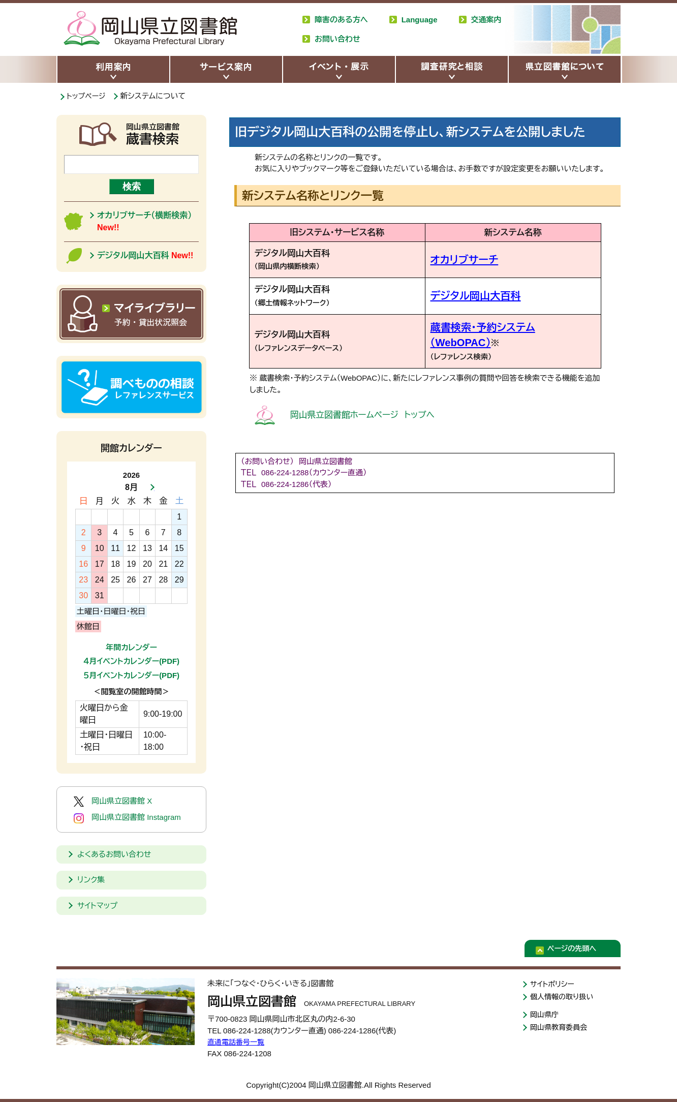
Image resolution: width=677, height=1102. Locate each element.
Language (420, 19)
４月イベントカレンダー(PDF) (131, 661)
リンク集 (91, 879)
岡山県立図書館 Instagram (127, 818)
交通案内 (486, 19)
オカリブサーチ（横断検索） (144, 221)
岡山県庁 (545, 1016)
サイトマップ (97, 905)
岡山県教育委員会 (560, 1030)
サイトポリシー (553, 984)
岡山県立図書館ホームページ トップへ (337, 397)
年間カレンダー (131, 647)
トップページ (88, 95)
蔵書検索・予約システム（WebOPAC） (499, 326)
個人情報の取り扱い (564, 998)
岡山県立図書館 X (113, 802)
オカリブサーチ (458, 260)
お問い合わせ (337, 39)
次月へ (149, 487)
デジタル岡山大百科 (468, 296)
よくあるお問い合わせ (114, 854)
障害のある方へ (341, 19)
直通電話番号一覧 (237, 1041)
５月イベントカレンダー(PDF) (131, 675)
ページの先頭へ (578, 950)
